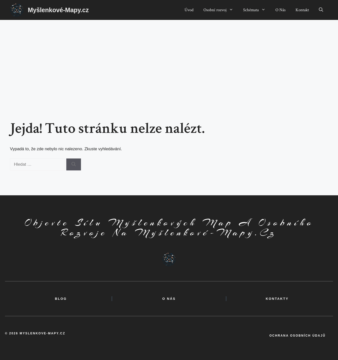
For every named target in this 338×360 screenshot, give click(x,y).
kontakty (277, 299)
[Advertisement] (169, 57)
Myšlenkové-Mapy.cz (58, 9)
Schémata (256, 9)
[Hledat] (73, 164)
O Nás (280, 10)
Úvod (189, 10)
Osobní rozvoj (220, 9)
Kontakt (302, 10)
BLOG (61, 299)
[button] (321, 9)
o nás (169, 299)
